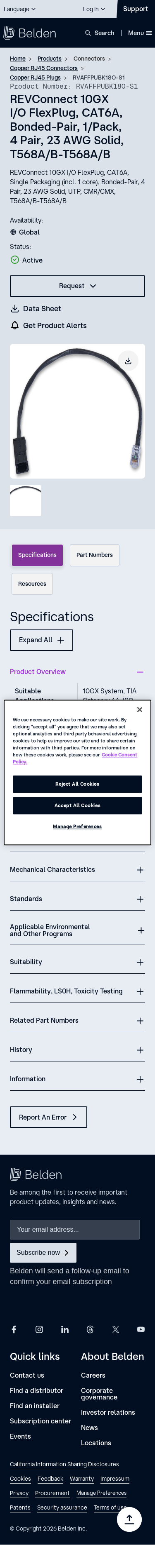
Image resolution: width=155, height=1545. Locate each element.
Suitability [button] (26, 961)
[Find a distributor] (36, 1390)
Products (50, 58)
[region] (77, 772)
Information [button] (27, 1078)
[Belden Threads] (90, 1329)
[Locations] (96, 1443)
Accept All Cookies (77, 805)
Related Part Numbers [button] (44, 1020)
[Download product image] (128, 360)
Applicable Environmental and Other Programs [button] (50, 930)
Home (18, 58)
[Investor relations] (108, 1412)
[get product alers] (49, 325)
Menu (140, 32)
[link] (64, 1465)
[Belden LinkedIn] (65, 1329)
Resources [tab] (32, 583)
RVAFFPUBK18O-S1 (99, 77)
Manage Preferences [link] (101, 1493)
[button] (20, 9)
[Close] (140, 709)
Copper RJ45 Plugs (35, 77)
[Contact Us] (136, 9)
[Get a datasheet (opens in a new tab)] (36, 308)
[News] (89, 1428)
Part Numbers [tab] (94, 555)
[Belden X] (116, 1329)
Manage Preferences (77, 826)
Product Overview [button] (38, 671)
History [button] (21, 1049)
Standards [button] (26, 898)
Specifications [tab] (37, 555)
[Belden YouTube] (141, 1329)
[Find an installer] (35, 1406)
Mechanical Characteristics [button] (52, 869)
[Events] (20, 1436)
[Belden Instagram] (39, 1329)
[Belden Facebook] (14, 1329)
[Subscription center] (40, 1421)
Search (104, 32)
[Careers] (93, 1375)
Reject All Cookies (77, 784)
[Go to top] (129, 1519)
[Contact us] (27, 1375)
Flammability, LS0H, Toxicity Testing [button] (66, 991)
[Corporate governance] (113, 1393)
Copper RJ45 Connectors (44, 68)
